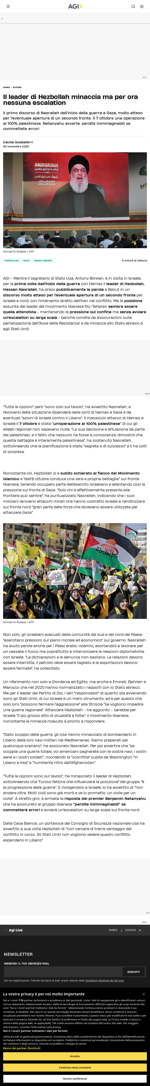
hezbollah (12, 260)
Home (6, 87)
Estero (17, 87)
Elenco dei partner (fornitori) (21, 1048)
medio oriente (43, 260)
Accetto (75, 1056)
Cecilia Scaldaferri (18, 142)
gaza (26, 260)
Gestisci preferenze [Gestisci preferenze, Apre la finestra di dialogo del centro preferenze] (75, 1078)
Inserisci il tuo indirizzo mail (26, 963)
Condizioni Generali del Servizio (104, 980)
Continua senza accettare (75, 1067)
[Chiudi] (143, 994)
